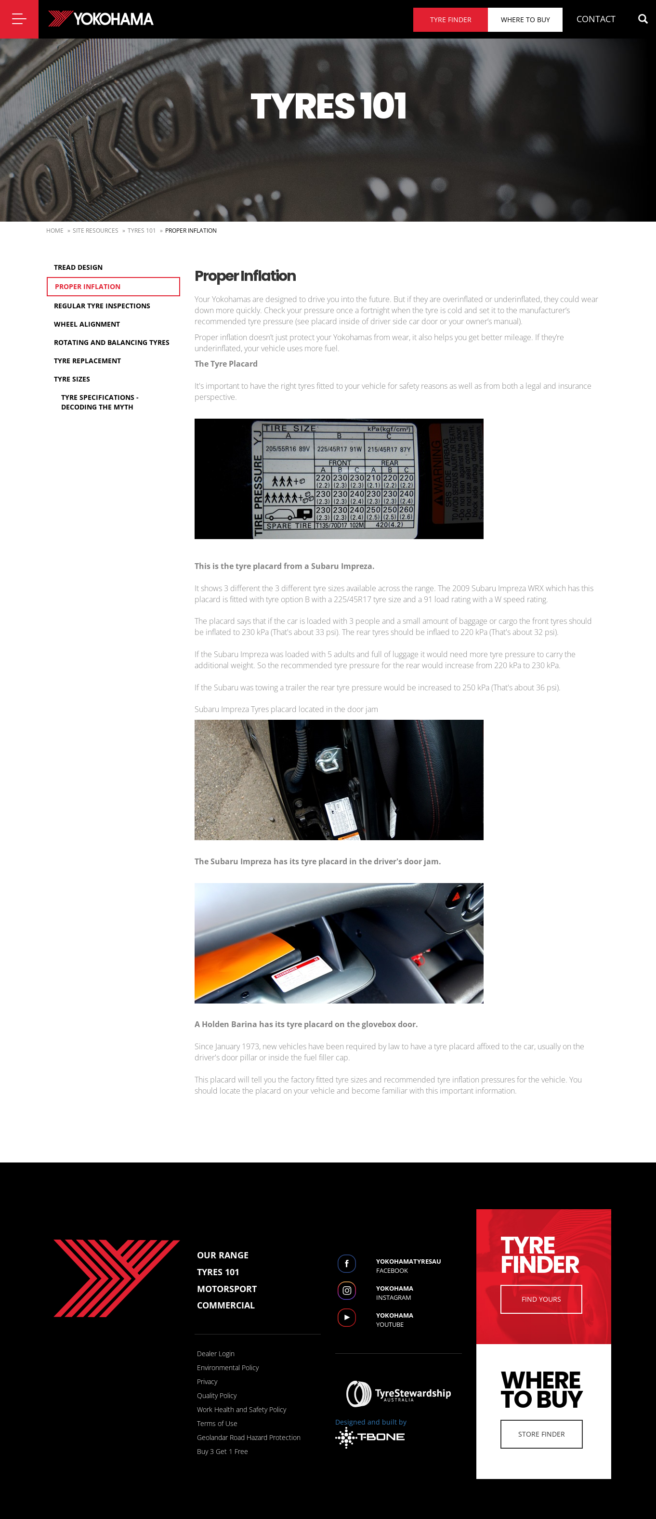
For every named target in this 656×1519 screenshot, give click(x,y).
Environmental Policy (228, 1367)
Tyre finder (451, 19)
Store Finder (541, 1434)
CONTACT (596, 19)
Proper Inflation (87, 286)
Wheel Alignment (87, 324)
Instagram (419, 1293)
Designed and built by (371, 1433)
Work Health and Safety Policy (241, 1409)
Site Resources (95, 230)
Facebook (419, 1266)
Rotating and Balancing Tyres (112, 342)
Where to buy (525, 19)
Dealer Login (216, 1353)
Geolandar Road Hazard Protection (249, 1437)
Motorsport (227, 1288)
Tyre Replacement (87, 360)
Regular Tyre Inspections (102, 305)
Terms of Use (217, 1423)
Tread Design (78, 267)
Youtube (419, 1320)
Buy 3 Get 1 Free (222, 1451)
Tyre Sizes (72, 378)
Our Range (223, 1255)
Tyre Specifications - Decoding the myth (100, 402)
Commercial (226, 1305)
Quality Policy (216, 1395)
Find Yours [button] (541, 1299)
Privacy (207, 1381)
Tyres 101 (142, 230)
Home (55, 230)
